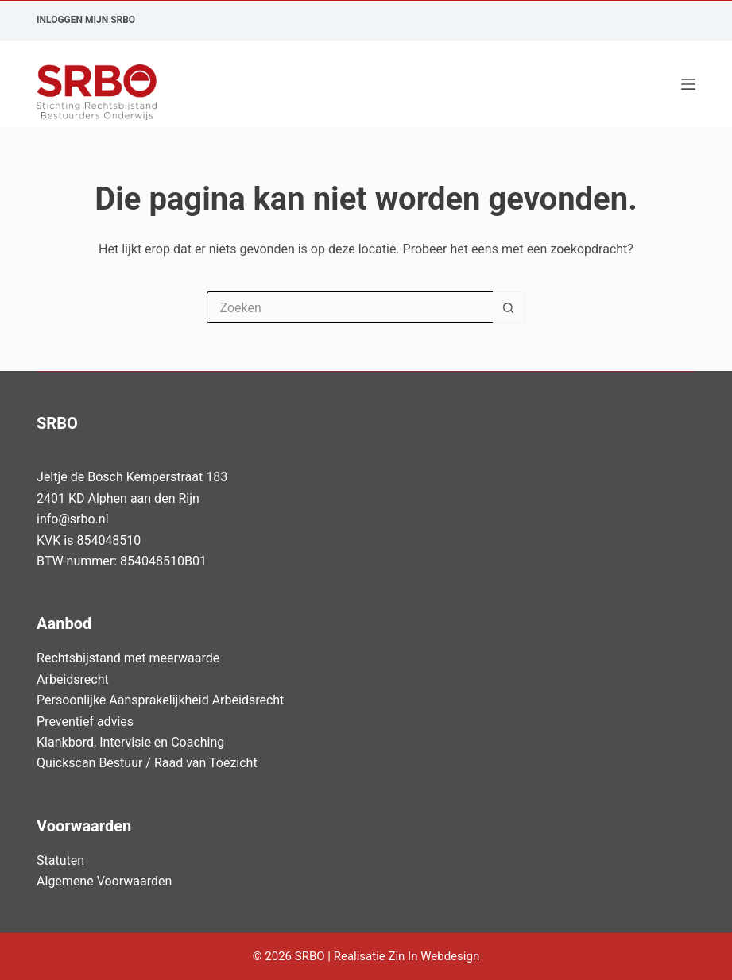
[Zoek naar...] (350, 307)
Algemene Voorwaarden (104, 881)
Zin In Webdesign (435, 956)
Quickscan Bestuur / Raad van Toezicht (147, 762)
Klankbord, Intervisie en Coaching (130, 742)
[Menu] (688, 84)
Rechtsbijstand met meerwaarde (128, 658)
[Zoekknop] (509, 307)
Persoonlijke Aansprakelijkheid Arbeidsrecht (160, 700)
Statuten (60, 860)
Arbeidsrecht (73, 679)
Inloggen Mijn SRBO (86, 19)
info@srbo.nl (73, 519)
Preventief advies (85, 721)
